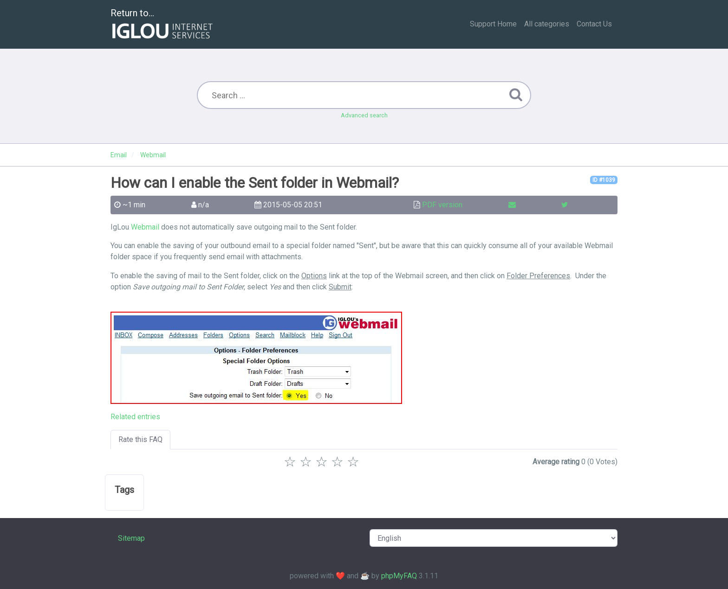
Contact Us (594, 23)
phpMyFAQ (399, 575)
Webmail (145, 227)
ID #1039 (603, 180)
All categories (546, 23)
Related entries (135, 416)
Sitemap (131, 538)
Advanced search (364, 115)
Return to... (162, 24)
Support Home (493, 23)
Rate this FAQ (140, 439)
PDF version (442, 204)
